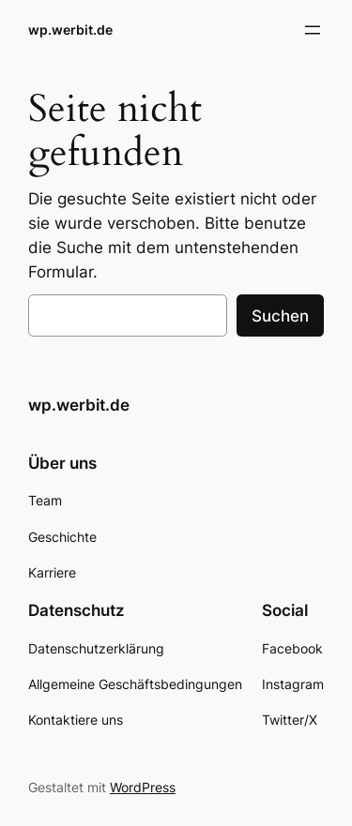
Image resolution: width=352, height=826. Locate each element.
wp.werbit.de (70, 30)
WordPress (143, 787)
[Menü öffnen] (312, 30)
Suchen (280, 316)
